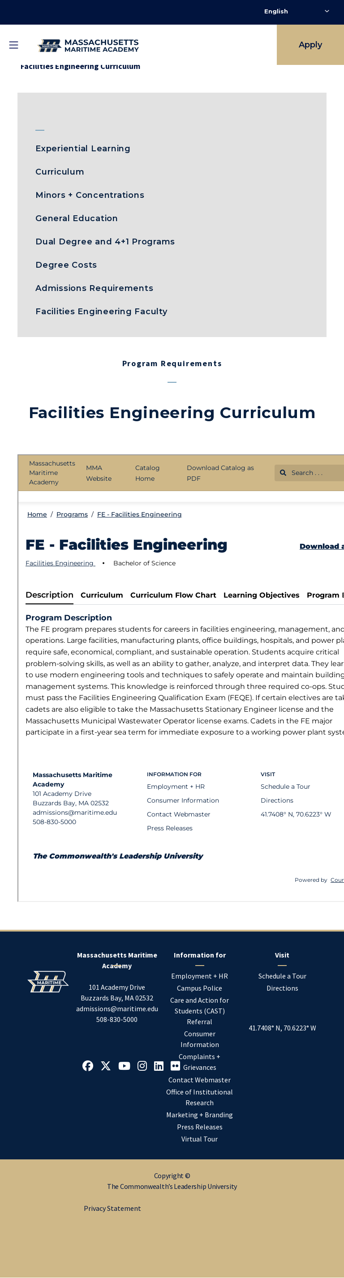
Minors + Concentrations (89, 195)
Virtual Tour (199, 1138)
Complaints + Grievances (199, 1062)
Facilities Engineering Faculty (101, 311)
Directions (282, 987)
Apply (310, 45)
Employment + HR (199, 975)
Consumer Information (200, 1039)
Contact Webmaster (199, 1079)
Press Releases (200, 1126)
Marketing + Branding (199, 1114)
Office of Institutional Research (199, 1097)
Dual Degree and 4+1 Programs (105, 242)
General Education (76, 218)
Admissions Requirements (94, 288)
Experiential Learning (83, 149)
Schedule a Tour (282, 975)
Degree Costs (66, 265)
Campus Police (199, 987)
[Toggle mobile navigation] (13, 44)
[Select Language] (296, 11)
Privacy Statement (112, 1208)
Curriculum (60, 172)
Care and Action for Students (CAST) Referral (199, 1011)
